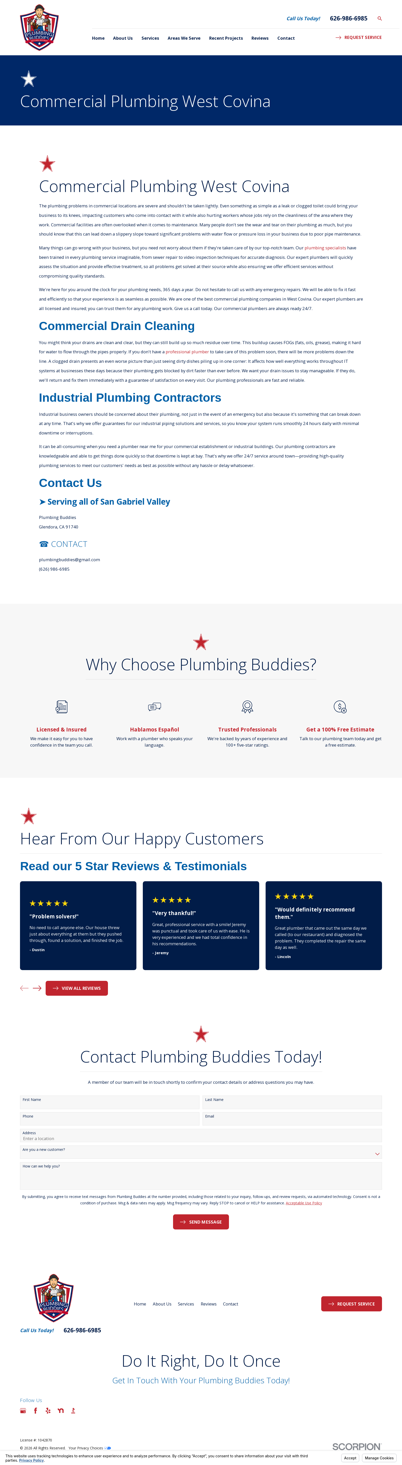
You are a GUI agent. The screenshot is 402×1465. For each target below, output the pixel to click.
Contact (230, 1304)
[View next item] (37, 988)
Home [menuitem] (98, 38)
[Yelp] (48, 1411)
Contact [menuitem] (286, 38)
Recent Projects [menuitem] (226, 38)
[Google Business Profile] (23, 1411)
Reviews (209, 1304)
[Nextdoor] (61, 1411)
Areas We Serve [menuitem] (184, 38)
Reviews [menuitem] (260, 38)
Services (186, 1304)
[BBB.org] (73, 1411)
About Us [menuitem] (123, 38)
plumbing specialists (325, 255)
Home (140, 1304)
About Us (162, 1304)
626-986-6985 (348, 18)
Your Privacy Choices (90, 1448)
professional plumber (187, 359)
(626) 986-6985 (54, 576)
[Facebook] (35, 1411)
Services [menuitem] (150, 38)
